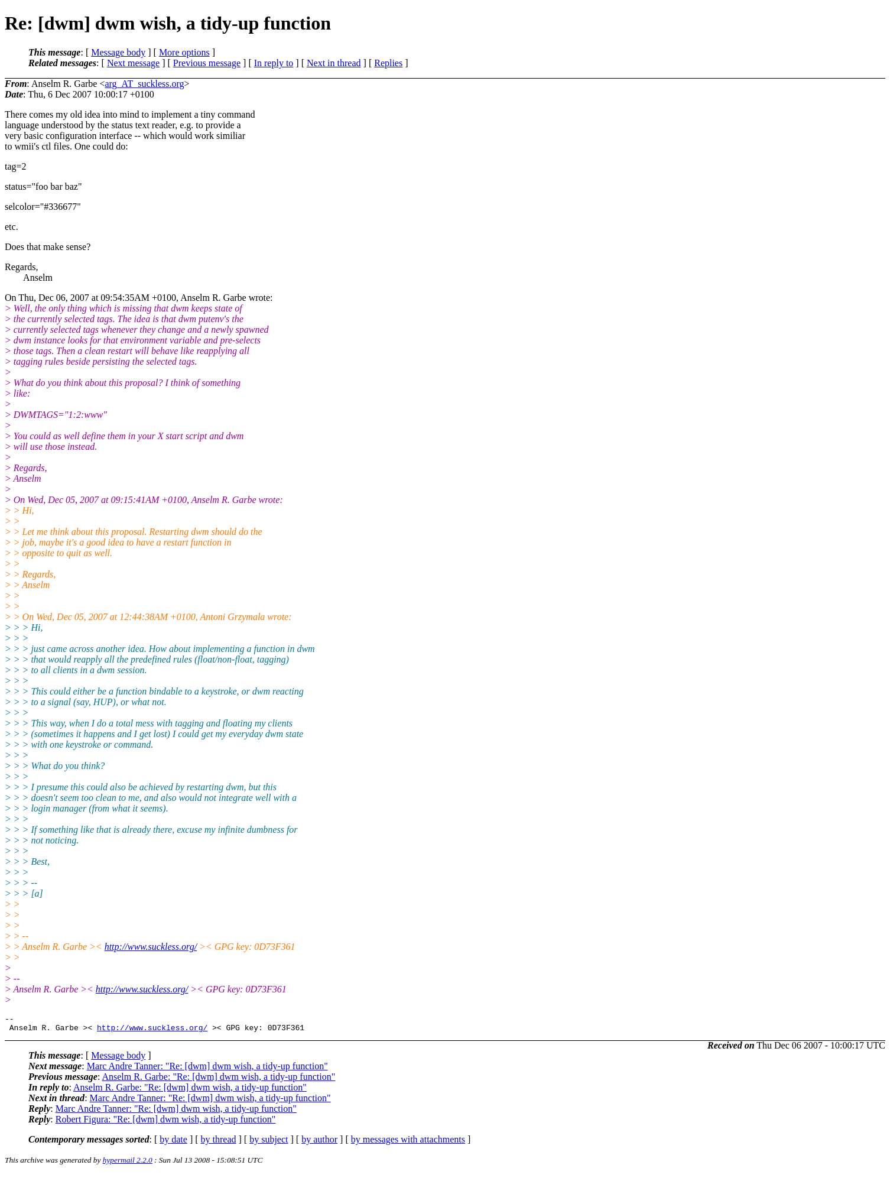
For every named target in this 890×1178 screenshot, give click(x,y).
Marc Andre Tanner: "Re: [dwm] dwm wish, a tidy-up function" (207, 1070)
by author (319, 1143)
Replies (388, 63)
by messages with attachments (408, 1143)
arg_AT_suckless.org (144, 84)
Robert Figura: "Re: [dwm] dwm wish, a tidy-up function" (166, 1123)
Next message (133, 63)
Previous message (207, 63)
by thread (218, 1143)
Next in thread (334, 63)
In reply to (274, 63)
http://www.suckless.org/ (151, 947)
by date (173, 1143)
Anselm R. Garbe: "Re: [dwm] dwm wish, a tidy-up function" (218, 1080)
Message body (118, 52)
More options (184, 52)
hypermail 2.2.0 (127, 1163)
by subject (268, 1143)
